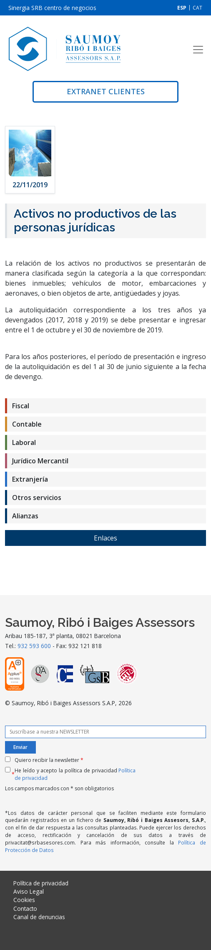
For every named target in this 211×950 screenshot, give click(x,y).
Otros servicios (36, 497)
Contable (27, 424)
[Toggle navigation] (198, 50)
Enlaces (105, 538)
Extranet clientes (106, 91)
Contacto (25, 908)
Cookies (24, 900)
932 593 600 (34, 646)
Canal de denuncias (39, 917)
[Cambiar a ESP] (181, 7)
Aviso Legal (28, 891)
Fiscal (20, 405)
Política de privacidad (40, 883)
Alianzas (25, 515)
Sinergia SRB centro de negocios (52, 8)
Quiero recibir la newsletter (49, 760)
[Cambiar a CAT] (197, 7)
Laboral (24, 442)
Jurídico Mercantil (40, 460)
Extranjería (30, 479)
